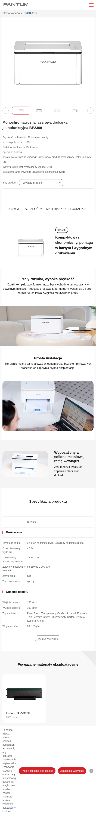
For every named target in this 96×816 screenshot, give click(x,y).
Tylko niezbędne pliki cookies (37, 770)
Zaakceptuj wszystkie (72, 770)
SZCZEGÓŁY (33, 208)
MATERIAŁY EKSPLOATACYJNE (67, 208)
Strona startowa (11, 13)
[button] (5, 110)
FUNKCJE (14, 208)
